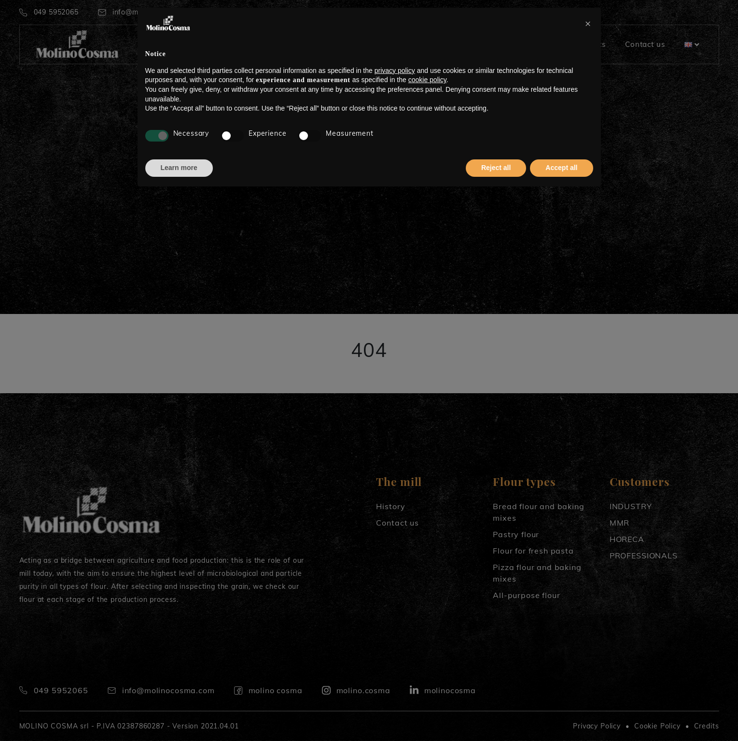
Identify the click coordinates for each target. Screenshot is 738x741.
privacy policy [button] (395, 70)
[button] (588, 23)
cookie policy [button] (427, 80)
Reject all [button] (496, 167)
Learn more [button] (179, 167)
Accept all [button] (561, 167)
